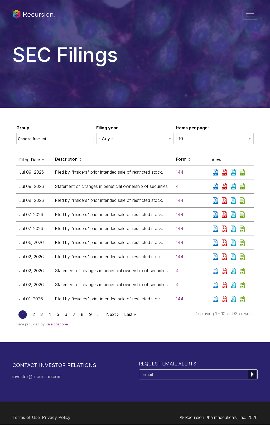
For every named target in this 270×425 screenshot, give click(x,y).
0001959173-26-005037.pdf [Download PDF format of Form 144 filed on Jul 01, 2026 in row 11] (224, 299)
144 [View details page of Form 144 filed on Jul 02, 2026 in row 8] (180, 256)
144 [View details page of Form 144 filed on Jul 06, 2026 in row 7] (180, 242)
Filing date (31, 159)
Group (22, 127)
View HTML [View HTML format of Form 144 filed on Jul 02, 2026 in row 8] (215, 257)
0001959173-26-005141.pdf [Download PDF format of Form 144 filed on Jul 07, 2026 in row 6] (224, 229)
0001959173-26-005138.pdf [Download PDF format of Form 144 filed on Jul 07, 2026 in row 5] (224, 214)
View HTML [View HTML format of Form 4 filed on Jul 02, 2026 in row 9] (215, 271)
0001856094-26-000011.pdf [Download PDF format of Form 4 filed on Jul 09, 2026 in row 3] (224, 186)
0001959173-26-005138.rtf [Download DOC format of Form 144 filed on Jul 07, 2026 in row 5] (233, 214)
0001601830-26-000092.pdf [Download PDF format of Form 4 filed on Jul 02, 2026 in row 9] (224, 271)
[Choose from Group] (35, 138)
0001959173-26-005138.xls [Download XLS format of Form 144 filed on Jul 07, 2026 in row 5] (242, 214)
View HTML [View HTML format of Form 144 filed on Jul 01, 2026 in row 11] (215, 299)
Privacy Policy (56, 417)
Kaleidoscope (57, 324)
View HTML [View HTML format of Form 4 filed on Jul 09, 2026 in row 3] (215, 186)
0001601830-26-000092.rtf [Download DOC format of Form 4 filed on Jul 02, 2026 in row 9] (233, 271)
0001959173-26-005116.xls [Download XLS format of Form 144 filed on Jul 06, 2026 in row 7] (242, 243)
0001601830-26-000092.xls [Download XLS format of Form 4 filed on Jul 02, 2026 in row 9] (242, 271)
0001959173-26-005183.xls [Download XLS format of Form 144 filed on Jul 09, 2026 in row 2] (242, 172)
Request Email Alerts (167, 364)
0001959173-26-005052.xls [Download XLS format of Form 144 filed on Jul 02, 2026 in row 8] (242, 257)
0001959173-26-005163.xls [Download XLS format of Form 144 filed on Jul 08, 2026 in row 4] (242, 200)
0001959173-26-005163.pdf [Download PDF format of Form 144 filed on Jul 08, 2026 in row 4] (224, 200)
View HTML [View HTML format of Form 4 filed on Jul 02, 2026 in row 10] (215, 285)
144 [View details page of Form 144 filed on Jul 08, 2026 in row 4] (180, 200)
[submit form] (252, 374)
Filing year (107, 127)
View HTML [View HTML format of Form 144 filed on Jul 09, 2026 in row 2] (215, 172)
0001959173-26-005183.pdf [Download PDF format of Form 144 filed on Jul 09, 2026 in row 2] (224, 172)
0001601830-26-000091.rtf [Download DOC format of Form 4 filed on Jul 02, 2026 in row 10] (233, 285)
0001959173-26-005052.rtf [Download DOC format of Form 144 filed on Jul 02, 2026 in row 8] (233, 257)
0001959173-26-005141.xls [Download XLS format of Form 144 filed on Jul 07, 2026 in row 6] (242, 229)
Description (68, 159)
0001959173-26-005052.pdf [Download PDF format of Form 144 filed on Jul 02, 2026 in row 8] (224, 257)
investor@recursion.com (36, 376)
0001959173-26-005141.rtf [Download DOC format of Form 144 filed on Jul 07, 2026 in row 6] (233, 229)
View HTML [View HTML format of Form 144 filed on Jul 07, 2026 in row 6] (215, 229)
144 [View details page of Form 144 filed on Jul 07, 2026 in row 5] (180, 214)
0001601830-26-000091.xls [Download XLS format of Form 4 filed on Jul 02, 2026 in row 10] (242, 285)
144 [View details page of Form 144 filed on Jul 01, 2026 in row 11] (180, 298)
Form (183, 159)
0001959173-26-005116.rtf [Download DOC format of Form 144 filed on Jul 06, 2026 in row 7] (233, 243)
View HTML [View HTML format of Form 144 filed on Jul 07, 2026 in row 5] (215, 214)
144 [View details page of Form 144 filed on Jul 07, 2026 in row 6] (180, 228)
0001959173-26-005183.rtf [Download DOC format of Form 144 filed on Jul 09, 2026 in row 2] (233, 172)
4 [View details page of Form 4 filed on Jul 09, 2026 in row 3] (177, 186)
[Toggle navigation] (250, 14)
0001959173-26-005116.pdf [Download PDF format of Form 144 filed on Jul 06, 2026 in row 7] (224, 243)
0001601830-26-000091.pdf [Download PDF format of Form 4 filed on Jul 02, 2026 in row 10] (224, 285)
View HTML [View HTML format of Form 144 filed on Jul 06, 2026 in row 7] (215, 243)
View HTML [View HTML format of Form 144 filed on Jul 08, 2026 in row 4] (215, 200)
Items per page (192, 127)
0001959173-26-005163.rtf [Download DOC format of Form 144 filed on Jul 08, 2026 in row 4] (233, 200)
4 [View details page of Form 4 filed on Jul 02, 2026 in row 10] (177, 284)
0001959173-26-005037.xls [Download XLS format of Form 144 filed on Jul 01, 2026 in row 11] (242, 299)
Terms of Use (26, 417)
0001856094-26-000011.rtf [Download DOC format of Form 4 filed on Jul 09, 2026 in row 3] (233, 186)
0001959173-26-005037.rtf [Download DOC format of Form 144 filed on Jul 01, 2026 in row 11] (233, 299)
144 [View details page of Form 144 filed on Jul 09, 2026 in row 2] (180, 172)
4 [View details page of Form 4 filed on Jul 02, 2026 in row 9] (177, 270)
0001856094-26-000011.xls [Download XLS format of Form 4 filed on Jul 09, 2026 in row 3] (242, 186)
